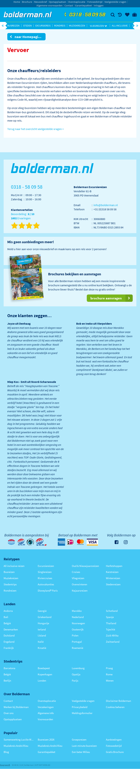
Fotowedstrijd (94, 2)
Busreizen (13, 25)
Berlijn (7, 680)
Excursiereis (42, 25)
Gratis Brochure (115, 752)
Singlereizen (45, 572)
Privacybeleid (79, 707)
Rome (109, 674)
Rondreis (59, 25)
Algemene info (46, 713)
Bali (6, 617)
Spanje (110, 617)
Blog (6, 752)
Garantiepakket (83, 5)
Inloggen (99, 5)
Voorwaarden (45, 719)
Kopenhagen (45, 674)
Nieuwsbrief (40, 2)
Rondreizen (10, 590)
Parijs (75, 680)
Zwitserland (112, 641)
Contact (69, 5)
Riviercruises (45, 578)
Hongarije (43, 623)
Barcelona (9, 668)
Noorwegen (78, 623)
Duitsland (9, 635)
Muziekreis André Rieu (16, 745)
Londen (42, 680)
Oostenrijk (77, 629)
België (7, 623)
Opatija (76, 674)
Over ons (8, 713)
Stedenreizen (113, 584)
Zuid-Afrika (112, 635)
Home (16, 2)
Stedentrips (10, 584)
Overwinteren (79, 584)
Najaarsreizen (80, 590)
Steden (27, 25)
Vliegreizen (98, 25)
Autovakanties (46, 584)
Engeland (9, 641)
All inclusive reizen (14, 566)
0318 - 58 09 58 (84, 14)
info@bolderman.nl (106, 205)
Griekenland (44, 617)
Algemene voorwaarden (49, 5)
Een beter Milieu (81, 752)
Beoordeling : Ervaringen (22, 216)
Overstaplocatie (76, 2)
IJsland (42, 635)
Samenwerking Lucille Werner (19, 739)
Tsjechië (110, 629)
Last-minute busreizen (84, 745)
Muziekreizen (77, 25)
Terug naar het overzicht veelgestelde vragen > (35, 129)
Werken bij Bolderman (16, 707)
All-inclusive (120, 25)
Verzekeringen (46, 707)
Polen (75, 635)
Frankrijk (9, 648)
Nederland (78, 617)
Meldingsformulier (82, 713)
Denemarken (11, 629)
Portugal (77, 641)
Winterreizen (113, 578)
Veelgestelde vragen (115, 2)
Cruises (76, 572)
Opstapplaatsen (57, 2)
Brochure (27, 2)
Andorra (8, 611)
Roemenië (77, 648)
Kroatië (42, 648)
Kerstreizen (112, 572)
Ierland (42, 629)
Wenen (110, 680)
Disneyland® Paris (48, 590)
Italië (41, 641)
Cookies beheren (115, 707)
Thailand (111, 623)
